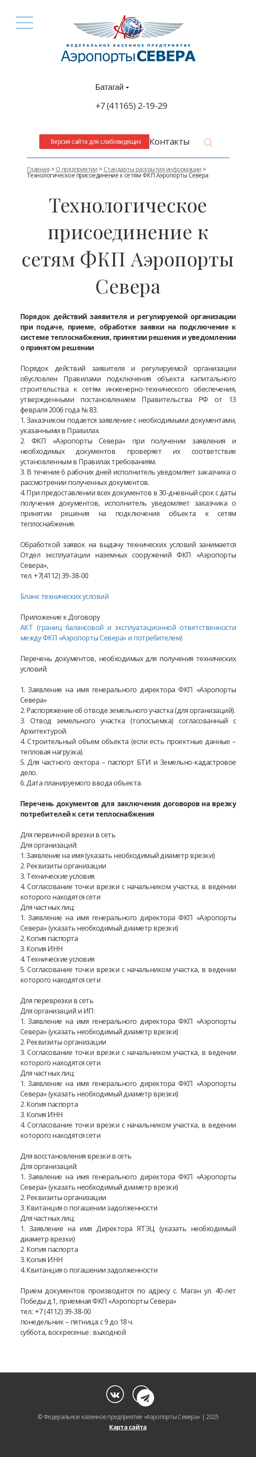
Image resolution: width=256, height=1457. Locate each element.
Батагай (112, 87)
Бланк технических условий (64, 596)
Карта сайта (127, 1427)
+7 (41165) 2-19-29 (131, 105)
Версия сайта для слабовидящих (94, 141)
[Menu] (25, 23)
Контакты (169, 141)
